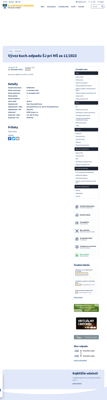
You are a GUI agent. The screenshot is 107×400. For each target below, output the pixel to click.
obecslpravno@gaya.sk (97, 386)
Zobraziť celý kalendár (80, 325)
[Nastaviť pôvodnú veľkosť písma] (91, 2)
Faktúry (28, 34)
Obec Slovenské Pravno (77, 395)
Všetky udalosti (77, 348)
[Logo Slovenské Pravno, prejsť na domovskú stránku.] (18, 6)
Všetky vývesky (78, 262)
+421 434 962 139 (95, 384)
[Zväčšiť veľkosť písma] (94, 2)
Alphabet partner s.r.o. (53, 395)
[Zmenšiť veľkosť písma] (89, 2)
